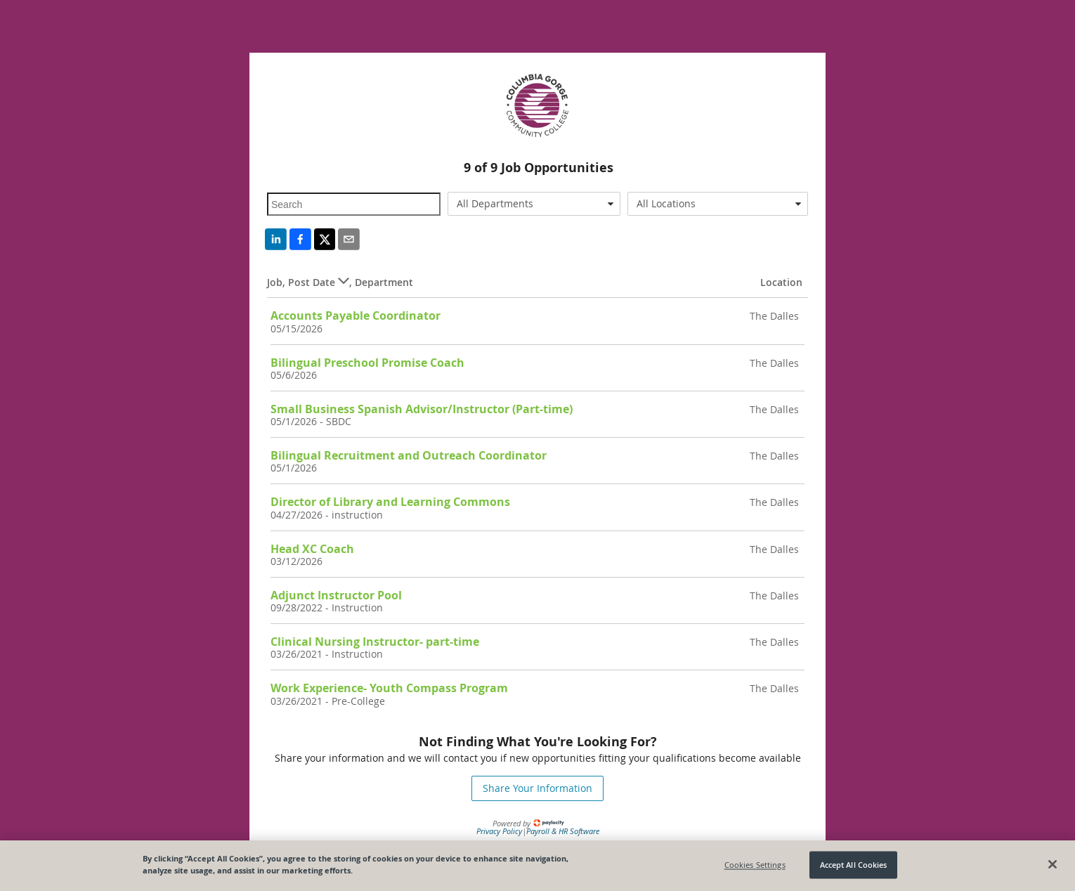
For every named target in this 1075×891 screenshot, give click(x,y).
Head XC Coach (312, 549)
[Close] (1052, 864)
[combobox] (534, 204)
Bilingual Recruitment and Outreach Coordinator (409, 455)
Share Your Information (537, 788)
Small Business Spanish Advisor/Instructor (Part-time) (422, 409)
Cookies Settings (755, 864)
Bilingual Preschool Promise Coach (367, 362)
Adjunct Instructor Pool (336, 595)
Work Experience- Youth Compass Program (389, 688)
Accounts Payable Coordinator (356, 315)
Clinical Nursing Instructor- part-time (375, 641)
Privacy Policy (499, 831)
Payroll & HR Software (562, 831)
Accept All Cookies (853, 864)
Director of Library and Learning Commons (390, 501)
